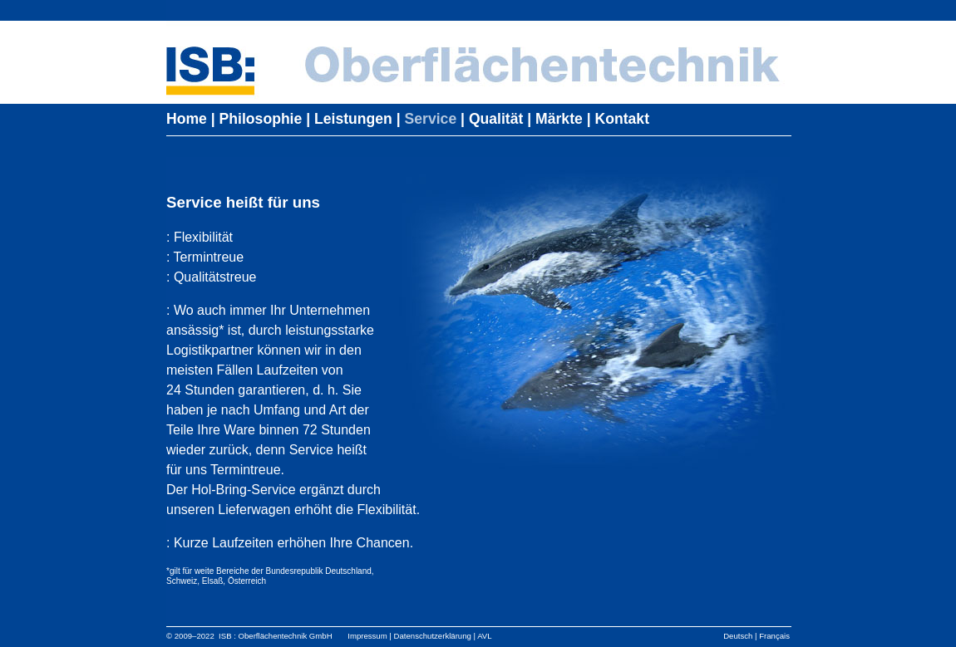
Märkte (559, 118)
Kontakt (622, 118)
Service (431, 118)
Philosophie (261, 118)
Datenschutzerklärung (432, 635)
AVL (484, 635)
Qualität (496, 118)
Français (774, 635)
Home (186, 118)
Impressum (367, 635)
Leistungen (353, 118)
